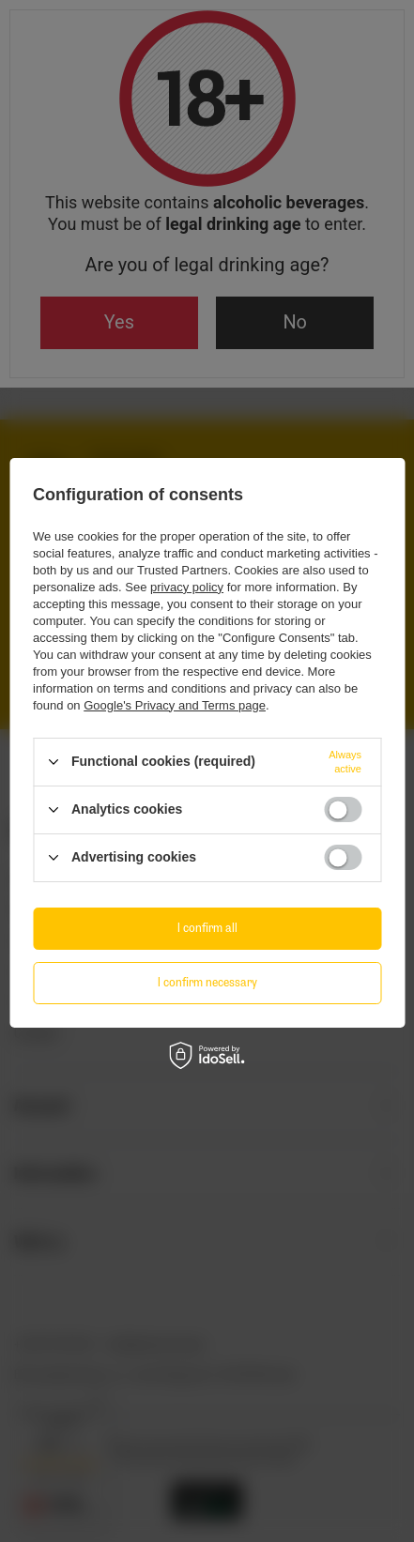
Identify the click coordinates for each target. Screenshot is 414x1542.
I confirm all (207, 928)
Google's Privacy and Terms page (175, 705)
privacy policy (186, 587)
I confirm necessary (207, 982)
